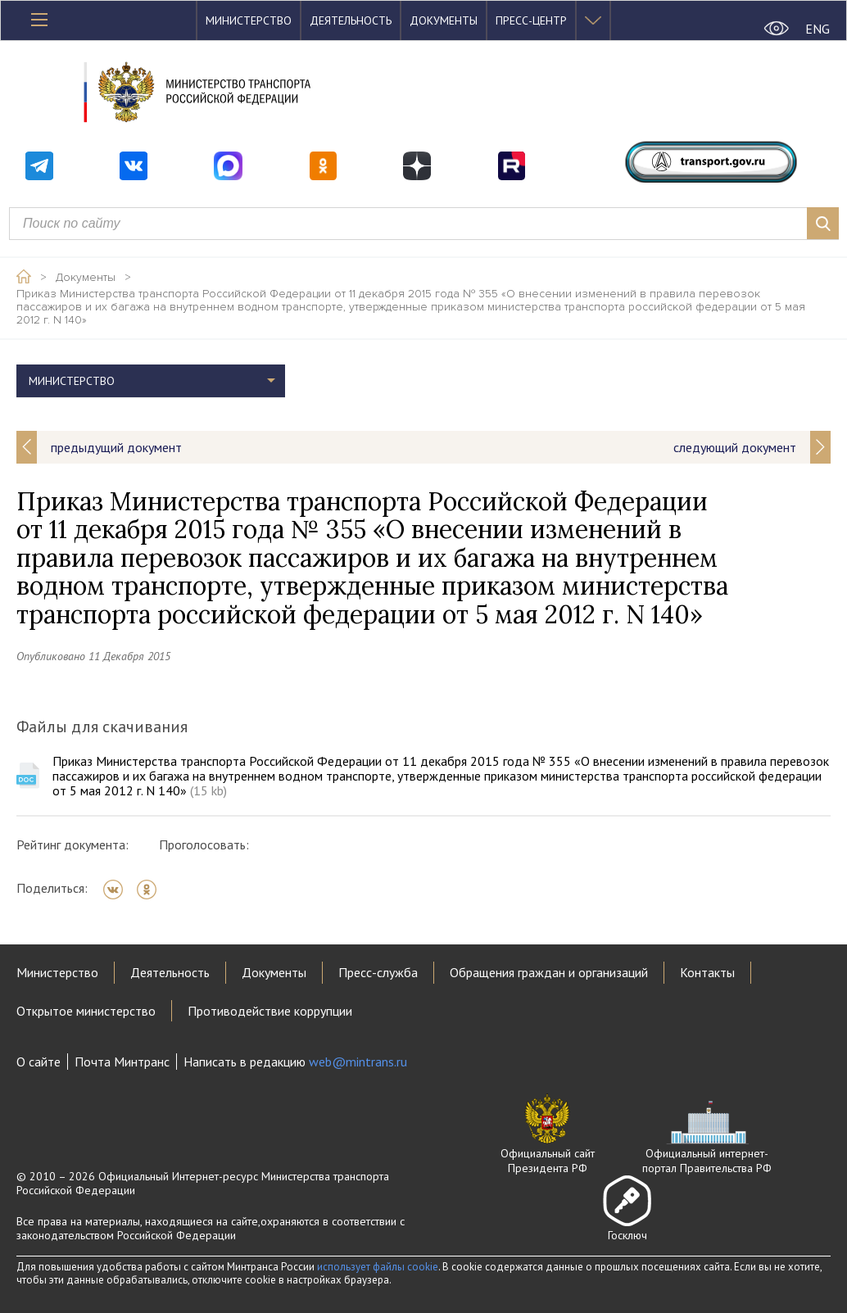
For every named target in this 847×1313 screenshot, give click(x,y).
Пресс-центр (531, 20)
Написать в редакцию (295, 1061)
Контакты (707, 972)
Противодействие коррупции (270, 1011)
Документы (444, 20)
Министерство (249, 20)
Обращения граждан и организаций (549, 972)
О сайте (38, 1061)
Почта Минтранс (122, 1061)
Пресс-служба (378, 972)
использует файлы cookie (377, 1267)
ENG (817, 28)
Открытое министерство (86, 1011)
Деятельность (351, 20)
